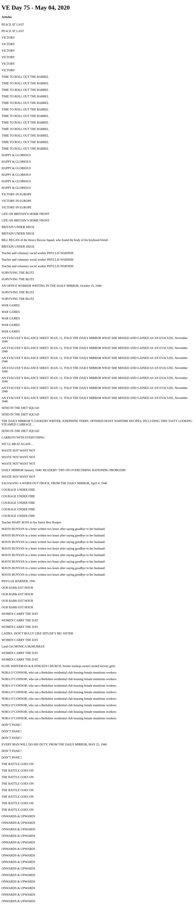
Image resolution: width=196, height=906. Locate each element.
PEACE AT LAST (13, 24)
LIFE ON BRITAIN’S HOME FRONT (25, 214)
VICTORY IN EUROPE (16, 194)
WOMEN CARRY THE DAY (20, 613)
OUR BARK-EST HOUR (17, 587)
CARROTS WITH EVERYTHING (23, 437)
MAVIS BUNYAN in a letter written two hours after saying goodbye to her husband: (53, 529)
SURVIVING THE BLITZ (18, 272)
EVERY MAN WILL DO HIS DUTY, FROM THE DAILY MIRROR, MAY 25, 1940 (54, 744)
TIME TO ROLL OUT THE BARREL (25, 76)
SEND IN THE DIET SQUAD (20, 407)
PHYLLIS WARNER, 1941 (18, 581)
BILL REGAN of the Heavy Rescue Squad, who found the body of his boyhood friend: (55, 240)
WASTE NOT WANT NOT (18, 450)
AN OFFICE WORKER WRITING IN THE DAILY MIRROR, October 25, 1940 (51, 285)
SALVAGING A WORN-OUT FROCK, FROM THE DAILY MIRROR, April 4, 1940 (54, 483)
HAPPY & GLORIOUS (16, 155)
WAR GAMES (11, 305)
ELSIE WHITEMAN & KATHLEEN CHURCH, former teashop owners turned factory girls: (59, 666)
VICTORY (8, 37)
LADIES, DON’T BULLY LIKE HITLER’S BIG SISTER (37, 633)
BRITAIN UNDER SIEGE (18, 227)
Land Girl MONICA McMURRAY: (23, 646)
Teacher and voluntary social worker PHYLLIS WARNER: (38, 253)
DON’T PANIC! (12, 724)
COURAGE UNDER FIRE (18, 489)
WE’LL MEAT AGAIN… (17, 444)
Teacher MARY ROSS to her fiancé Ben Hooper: (32, 522)
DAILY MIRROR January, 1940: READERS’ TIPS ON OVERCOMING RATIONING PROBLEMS (64, 470)
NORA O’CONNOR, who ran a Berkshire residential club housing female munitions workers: (59, 672)
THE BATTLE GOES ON (18, 764)
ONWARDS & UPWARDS (18, 816)
